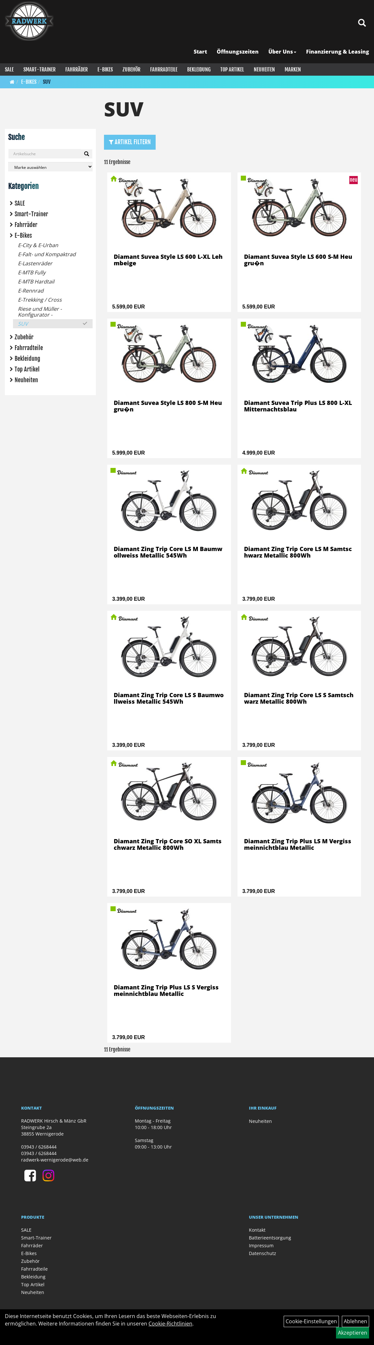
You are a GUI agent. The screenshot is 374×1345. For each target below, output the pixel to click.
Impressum (261, 1245)
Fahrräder (76, 69)
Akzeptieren (352, 1332)
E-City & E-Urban (38, 245)
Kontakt (257, 1230)
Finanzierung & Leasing (337, 51)
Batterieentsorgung (270, 1238)
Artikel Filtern (130, 141)
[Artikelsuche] (362, 23)
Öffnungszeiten (238, 51)
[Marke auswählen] (50, 166)
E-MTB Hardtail (36, 281)
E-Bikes (105, 69)
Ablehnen (355, 1321)
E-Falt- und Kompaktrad (47, 254)
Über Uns (282, 51)
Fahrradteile (163, 69)
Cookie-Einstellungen (311, 1321)
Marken (293, 69)
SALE (9, 69)
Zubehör (131, 69)
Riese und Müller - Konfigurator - (40, 311)
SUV (46, 82)
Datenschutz (262, 1253)
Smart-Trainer (39, 69)
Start (200, 51)
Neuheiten (264, 69)
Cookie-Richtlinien (170, 1323)
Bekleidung (199, 69)
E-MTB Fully (31, 272)
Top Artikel (232, 69)
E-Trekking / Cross (40, 299)
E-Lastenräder (35, 263)
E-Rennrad (31, 290)
